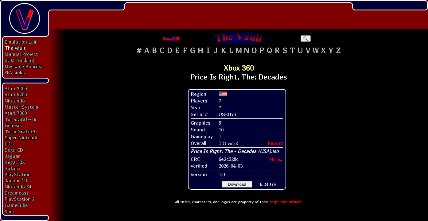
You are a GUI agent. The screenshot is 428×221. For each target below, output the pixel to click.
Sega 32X (15, 162)
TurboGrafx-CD (21, 131)
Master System (21, 107)
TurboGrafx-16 (20, 119)
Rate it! (275, 143)
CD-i (9, 143)
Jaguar (12, 156)
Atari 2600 (16, 88)
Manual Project (21, 54)
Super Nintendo (22, 137)
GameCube (16, 205)
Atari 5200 (16, 94)
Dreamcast (17, 193)
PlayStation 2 (20, 199)
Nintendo (15, 100)
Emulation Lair (21, 42)
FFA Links (15, 72)
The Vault (15, 48)
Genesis (13, 125)
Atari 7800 (16, 113)
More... (276, 159)
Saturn (12, 168)
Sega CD (14, 150)
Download (237, 184)
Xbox (9, 211)
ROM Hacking (19, 60)
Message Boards (23, 66)
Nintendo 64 (18, 186)
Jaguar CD (16, 180)
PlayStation (18, 174)
